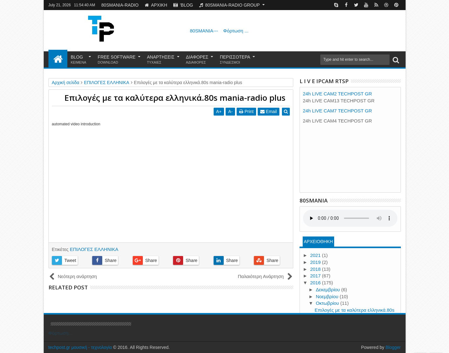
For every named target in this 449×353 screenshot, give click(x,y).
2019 (316, 262)
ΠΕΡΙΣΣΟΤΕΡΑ (235, 59)
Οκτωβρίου (328, 303)
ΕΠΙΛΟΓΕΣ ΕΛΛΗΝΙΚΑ (94, 249)
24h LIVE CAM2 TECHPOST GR (337, 93)
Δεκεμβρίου (328, 289)
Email (269, 111)
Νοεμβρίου (328, 296)
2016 (316, 282)
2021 (316, 255)
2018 (316, 269)
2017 (316, 275)
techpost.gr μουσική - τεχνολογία (80, 347)
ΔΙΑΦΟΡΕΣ (197, 59)
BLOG (79, 59)
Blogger (393, 347)
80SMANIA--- (219, 30)
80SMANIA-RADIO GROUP (229, 5)
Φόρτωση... (60, 333)
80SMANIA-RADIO (119, 5)
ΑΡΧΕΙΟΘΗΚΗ (318, 241)
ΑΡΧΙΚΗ (156, 5)
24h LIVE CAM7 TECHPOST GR (337, 110)
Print (246, 111)
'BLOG (183, 5)
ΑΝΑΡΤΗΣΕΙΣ (160, 59)
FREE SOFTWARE (117, 59)
